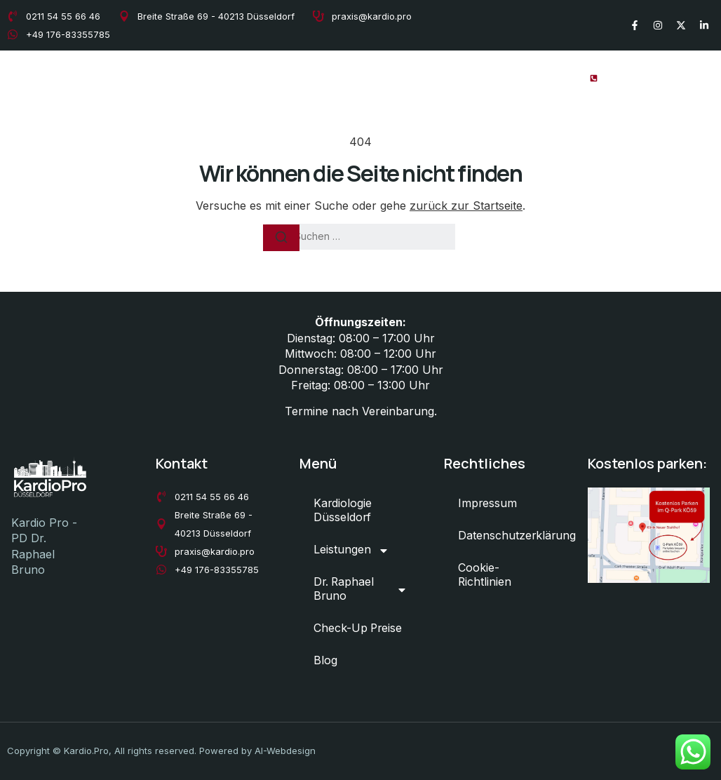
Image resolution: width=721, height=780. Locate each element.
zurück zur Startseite (466, 206)
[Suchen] (281, 237)
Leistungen (264, 78)
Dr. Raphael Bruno (372, 78)
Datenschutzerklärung (512, 537)
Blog (556, 77)
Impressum (488, 504)
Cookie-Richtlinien (485, 576)
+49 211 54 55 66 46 (662, 77)
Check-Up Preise (484, 77)
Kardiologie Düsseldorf (153, 77)
